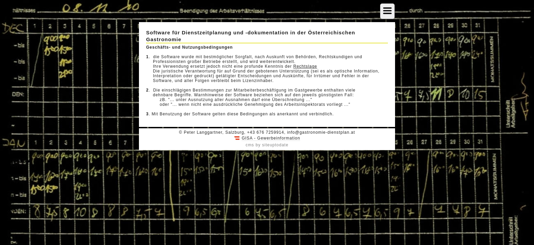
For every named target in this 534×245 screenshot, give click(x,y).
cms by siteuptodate (267, 145)
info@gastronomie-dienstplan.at (321, 132)
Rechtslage (305, 66)
